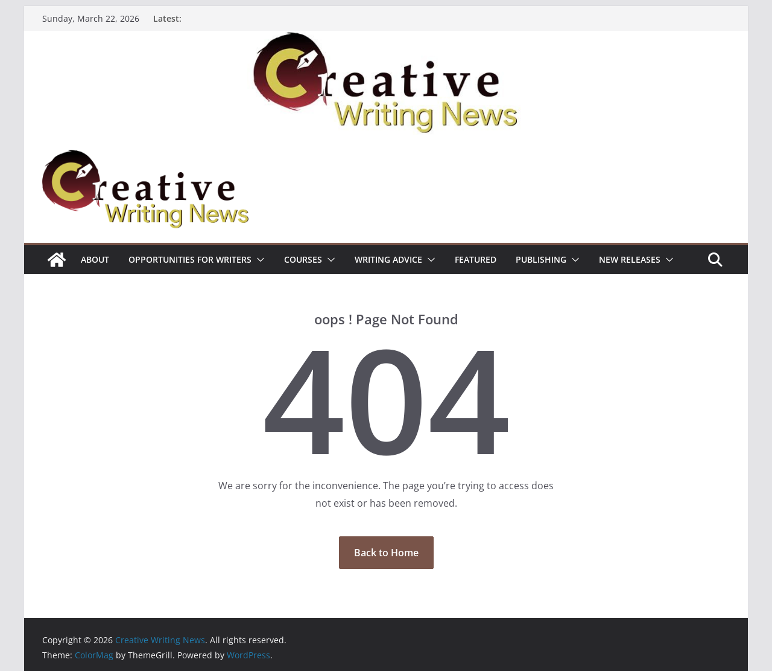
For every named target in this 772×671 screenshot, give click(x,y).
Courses (303, 259)
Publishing (541, 259)
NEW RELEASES (629, 259)
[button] (258, 259)
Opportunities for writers (190, 259)
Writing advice (388, 259)
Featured (475, 259)
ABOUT (95, 259)
